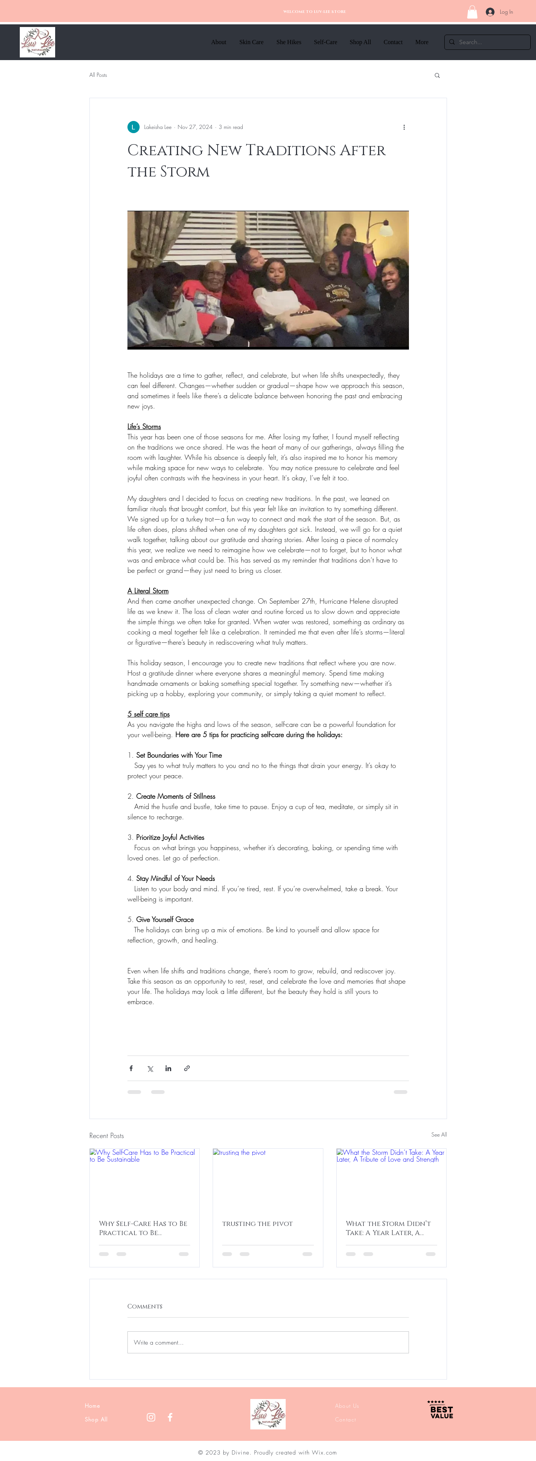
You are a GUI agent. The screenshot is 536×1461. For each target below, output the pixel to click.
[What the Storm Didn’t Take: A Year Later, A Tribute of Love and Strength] (392, 1179)
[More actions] (404, 127)
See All (439, 1134)
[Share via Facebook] (131, 1068)
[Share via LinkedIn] (168, 1068)
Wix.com (324, 1452)
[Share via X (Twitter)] (149, 1068)
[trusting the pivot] (268, 1179)
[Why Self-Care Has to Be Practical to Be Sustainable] (145, 1179)
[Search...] (486, 42)
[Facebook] (170, 1417)
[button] (472, 12)
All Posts (98, 74)
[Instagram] (151, 1417)
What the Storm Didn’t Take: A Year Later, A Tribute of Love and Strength (388, 1228)
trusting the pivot (257, 1224)
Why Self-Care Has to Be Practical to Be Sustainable (143, 1228)
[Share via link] (187, 1068)
